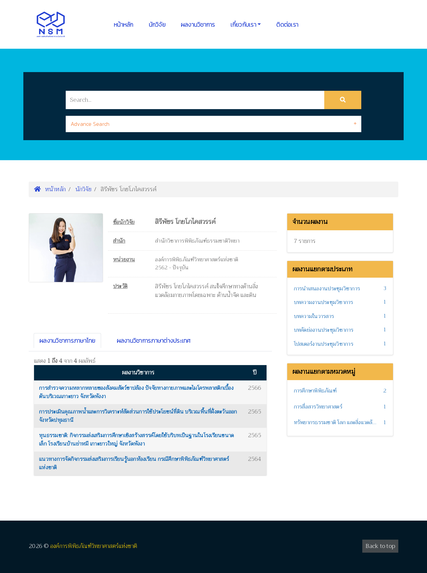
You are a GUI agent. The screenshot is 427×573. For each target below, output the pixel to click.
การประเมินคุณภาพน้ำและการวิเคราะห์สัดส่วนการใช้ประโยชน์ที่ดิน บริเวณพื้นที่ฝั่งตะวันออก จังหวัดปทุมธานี (138, 416)
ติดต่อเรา (287, 24)
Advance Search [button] (90, 124)
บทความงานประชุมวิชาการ (323, 302)
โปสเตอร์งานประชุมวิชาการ (323, 344)
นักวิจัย (157, 24)
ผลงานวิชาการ (198, 24)
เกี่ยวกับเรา (243, 24)
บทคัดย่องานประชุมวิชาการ (324, 330)
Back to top (380, 546)
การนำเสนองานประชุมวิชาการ (327, 288)
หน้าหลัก (123, 24)
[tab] (213, 124)
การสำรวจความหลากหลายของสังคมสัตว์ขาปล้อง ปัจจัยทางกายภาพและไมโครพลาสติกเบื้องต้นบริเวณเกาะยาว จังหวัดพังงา (136, 392)
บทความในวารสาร (314, 316)
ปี (255, 372)
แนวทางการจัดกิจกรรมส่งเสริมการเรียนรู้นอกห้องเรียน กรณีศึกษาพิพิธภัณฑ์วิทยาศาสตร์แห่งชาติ (134, 464)
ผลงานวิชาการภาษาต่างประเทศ (154, 340)
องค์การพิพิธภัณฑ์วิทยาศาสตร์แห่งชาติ (93, 546)
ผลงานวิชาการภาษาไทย (67, 340)
